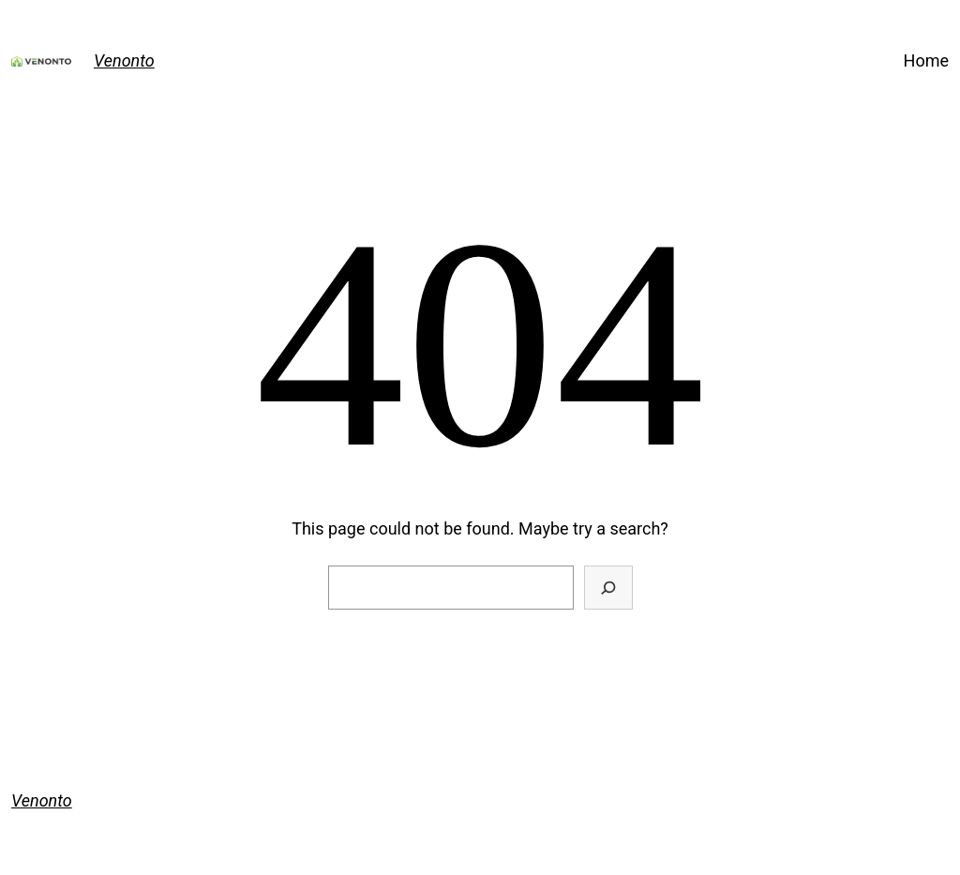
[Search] (608, 588)
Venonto (124, 60)
